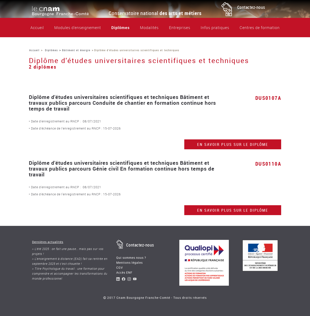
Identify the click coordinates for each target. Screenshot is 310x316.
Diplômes (120, 27)
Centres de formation (260, 27)
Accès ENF (124, 272)
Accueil (37, 27)
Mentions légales (129, 263)
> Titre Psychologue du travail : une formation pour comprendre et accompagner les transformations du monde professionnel (69, 274)
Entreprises (179, 27)
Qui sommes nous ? (131, 258)
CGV (119, 267)
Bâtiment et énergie (76, 50)
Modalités (149, 27)
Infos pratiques (215, 27)
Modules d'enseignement (77, 27)
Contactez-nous (251, 7)
